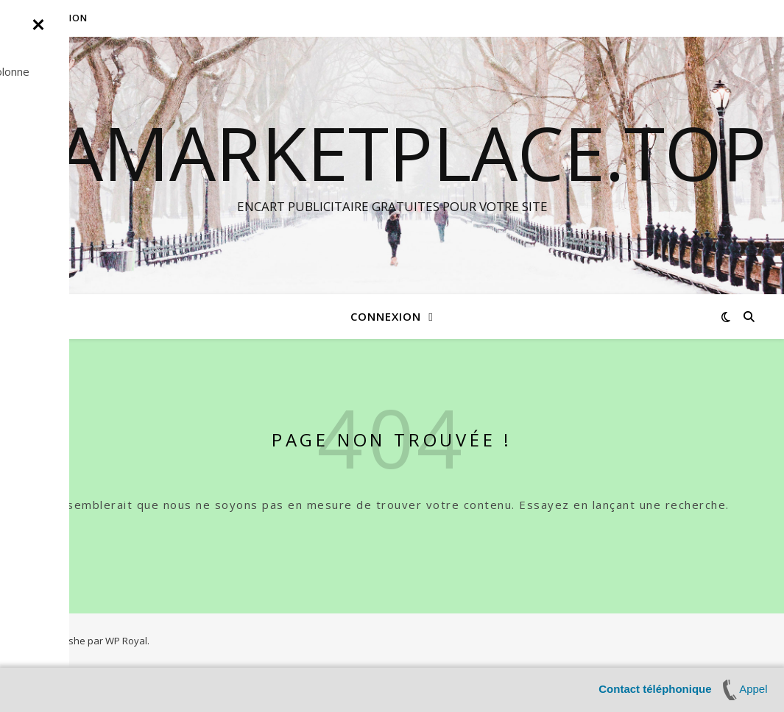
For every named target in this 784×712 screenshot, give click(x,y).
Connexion (58, 18)
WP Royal (126, 640)
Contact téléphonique (654, 689)
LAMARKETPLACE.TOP (392, 152)
